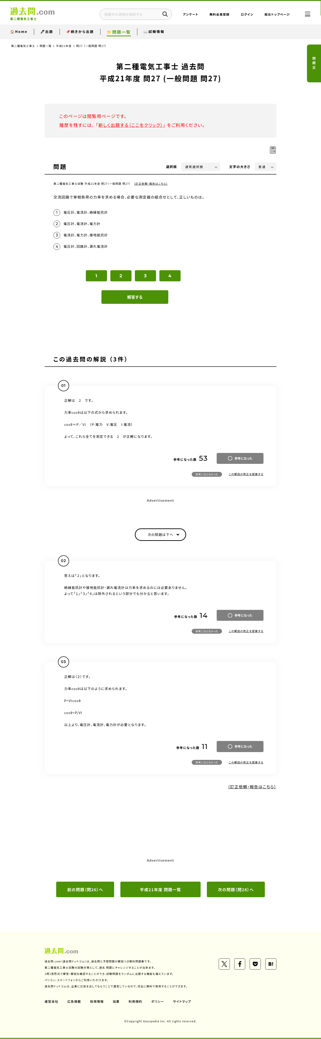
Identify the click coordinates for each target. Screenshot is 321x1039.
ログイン (246, 14)
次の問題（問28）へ (236, 890)
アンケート (190, 14)
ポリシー (157, 1001)
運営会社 (51, 1001)
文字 (239, 166)
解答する (135, 297)
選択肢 (171, 166)
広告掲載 (74, 1001)
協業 (116, 1001)
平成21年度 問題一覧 (160, 890)
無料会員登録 (219, 14)
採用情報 (97, 1001)
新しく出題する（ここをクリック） (130, 125)
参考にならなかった (206, 474)
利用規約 (135, 1001)
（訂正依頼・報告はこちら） (151, 183)
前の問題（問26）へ (85, 890)
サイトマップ (182, 1001)
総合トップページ (276, 14)
